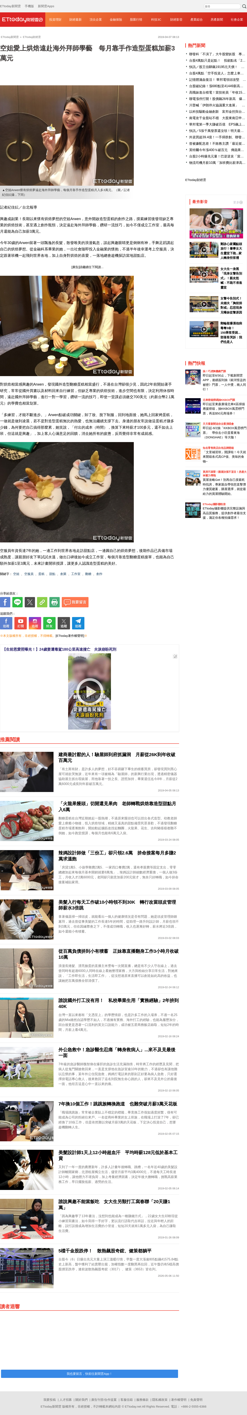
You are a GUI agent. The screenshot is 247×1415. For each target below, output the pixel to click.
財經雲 (22, 19)
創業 (63, 574)
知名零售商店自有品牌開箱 (218, 447)
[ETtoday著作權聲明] (70, 635)
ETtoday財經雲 (195, 180)
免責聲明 (196, 1399)
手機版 (29, 2)
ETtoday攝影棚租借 (214, 504)
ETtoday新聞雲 (10, 2)
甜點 (52, 574)
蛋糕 (41, 574)
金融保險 (116, 19)
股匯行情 (136, 19)
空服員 (29, 574)
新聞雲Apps (46, 2)
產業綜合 (196, 19)
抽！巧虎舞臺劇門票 (214, 371)
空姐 (16, 574)
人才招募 (65, 1399)
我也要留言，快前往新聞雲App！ (89, 1373)
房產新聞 (217, 19)
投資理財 (55, 19)
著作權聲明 (178, 1399)
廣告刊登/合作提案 (104, 1399)
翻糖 (88, 574)
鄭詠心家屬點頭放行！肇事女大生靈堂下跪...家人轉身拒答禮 (231, 251)
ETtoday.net (133, 1406)
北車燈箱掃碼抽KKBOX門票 (219, 399)
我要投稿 (49, 1399)
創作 (99, 574)
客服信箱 (126, 1399)
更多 (238, 202)
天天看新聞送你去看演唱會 (218, 423)
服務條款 (142, 1399)
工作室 (75, 574)
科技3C (156, 19)
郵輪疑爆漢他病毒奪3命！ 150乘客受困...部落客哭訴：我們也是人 (231, 332)
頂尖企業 (96, 19)
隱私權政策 (160, 1399)
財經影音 (176, 19)
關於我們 (81, 1399)
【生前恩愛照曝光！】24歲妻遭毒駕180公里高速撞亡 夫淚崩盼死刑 (59, 649)
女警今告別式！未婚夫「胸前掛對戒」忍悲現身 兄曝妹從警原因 (231, 305)
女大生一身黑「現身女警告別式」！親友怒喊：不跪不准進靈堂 (231, 278)
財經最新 (75, 19)
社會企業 (237, 19)
